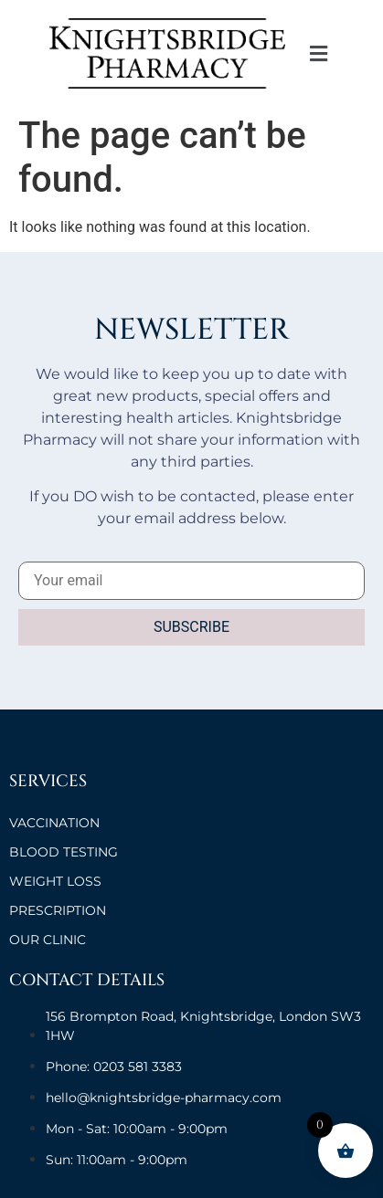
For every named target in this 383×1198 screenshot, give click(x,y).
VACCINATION (54, 822)
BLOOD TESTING (63, 852)
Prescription (57, 910)
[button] (319, 53)
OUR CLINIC (47, 939)
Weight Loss (55, 881)
